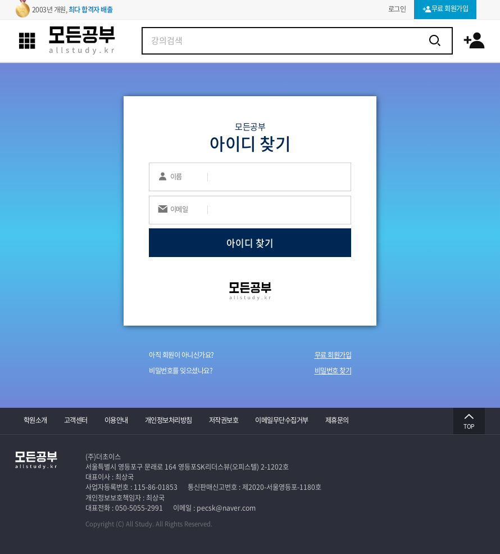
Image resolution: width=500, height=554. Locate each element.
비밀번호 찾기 (333, 371)
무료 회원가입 (333, 355)
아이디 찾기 (250, 243)
